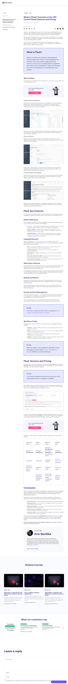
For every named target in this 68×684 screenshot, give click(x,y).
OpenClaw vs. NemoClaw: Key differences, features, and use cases (13, 594)
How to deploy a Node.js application (31, 593)
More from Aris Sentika (32, 548)
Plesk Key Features (7, 25)
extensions (45, 169)
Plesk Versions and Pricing (9, 27)
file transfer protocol (34, 107)
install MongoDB (35, 234)
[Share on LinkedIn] (63, 28)
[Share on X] (58, 28)
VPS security (46, 243)
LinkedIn (36, 544)
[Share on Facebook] (60, 28)
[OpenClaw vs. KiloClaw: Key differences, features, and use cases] (54, 580)
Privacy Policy (49, 680)
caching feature (55, 204)
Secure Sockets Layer (46, 246)
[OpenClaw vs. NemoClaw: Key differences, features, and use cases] (13, 580)
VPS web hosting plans (48, 517)
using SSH (42, 175)
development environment (46, 330)
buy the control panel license (52, 386)
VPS (30, 13)
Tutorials (26, 13)
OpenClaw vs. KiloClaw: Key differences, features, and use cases (54, 594)
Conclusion (5, 29)
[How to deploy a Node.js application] (34, 580)
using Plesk (51, 80)
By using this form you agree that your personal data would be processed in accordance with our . (29, 680)
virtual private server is (41, 241)
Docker (39, 231)
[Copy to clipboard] (55, 28)
